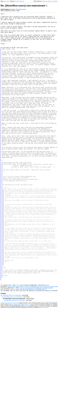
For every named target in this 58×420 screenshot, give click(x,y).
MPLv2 (26, 356)
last (23, 1)
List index (54, 1)
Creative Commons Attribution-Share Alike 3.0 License (21, 355)
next (8, 1)
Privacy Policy (4, 354)
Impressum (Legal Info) (13, 354)
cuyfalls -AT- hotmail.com (17, 9)
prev (5, 1)
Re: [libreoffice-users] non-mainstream (24, 5)
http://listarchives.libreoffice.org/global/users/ (28, 340)
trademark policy (44, 359)
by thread (48, 1)
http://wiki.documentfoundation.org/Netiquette (36, 339)
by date (44, 1)
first (15, 1)
